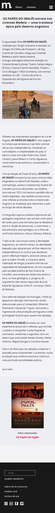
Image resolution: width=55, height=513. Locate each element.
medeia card (10, 491)
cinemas (31, 7)
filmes (18, 7)
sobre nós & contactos (15, 486)
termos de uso (11, 496)
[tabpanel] (27, 105)
